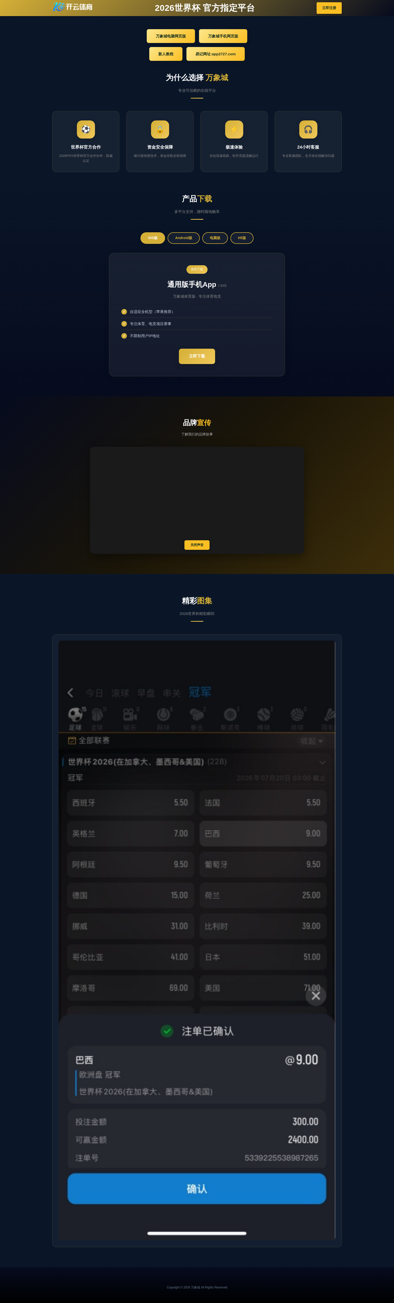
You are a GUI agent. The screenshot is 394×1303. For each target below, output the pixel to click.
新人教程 (165, 54)
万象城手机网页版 (223, 36)
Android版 (183, 238)
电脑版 (215, 238)
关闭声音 (197, 545)
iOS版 (153, 238)
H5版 (242, 238)
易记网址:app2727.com (215, 54)
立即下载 (197, 356)
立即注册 (329, 8)
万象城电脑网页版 (171, 36)
